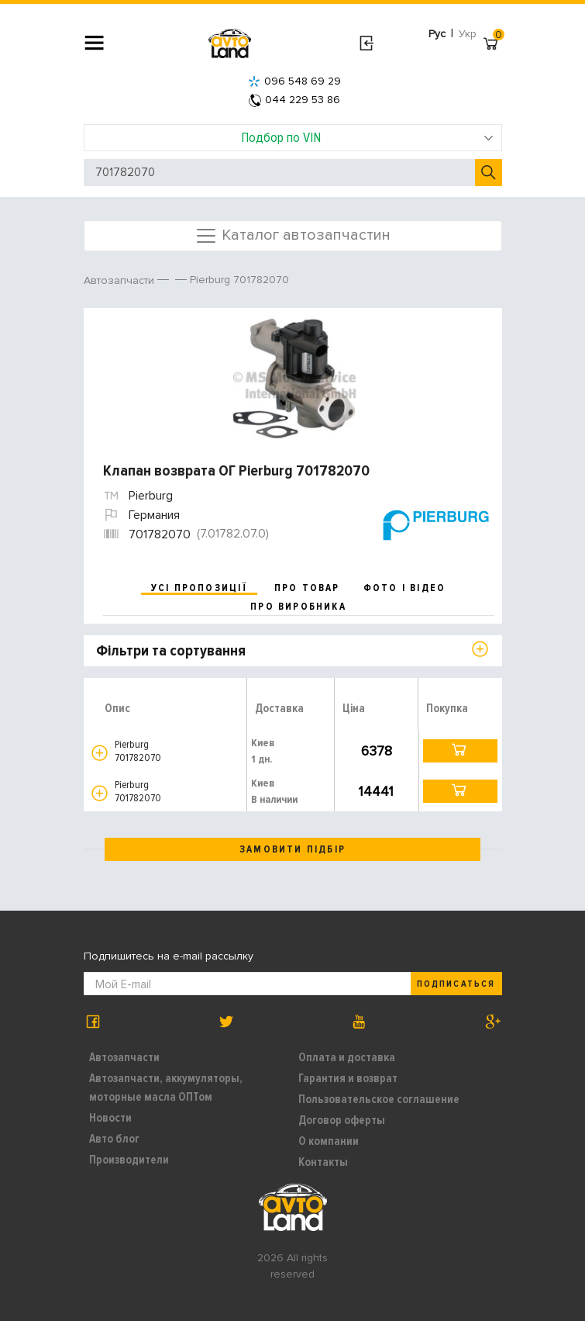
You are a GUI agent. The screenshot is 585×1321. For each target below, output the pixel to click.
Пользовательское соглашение (378, 1099)
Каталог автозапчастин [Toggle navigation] (292, 235)
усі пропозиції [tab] (199, 588)
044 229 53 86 (294, 99)
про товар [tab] (307, 588)
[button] (99, 753)
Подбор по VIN (367, 137)
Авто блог (114, 1139)
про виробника (298, 606)
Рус (437, 33)
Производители (129, 1160)
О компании (328, 1141)
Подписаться (455, 984)
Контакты (323, 1162)
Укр (468, 33)
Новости (110, 1118)
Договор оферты (341, 1120)
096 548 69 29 (294, 81)
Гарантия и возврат (347, 1078)
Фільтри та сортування (171, 650)
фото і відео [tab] (404, 588)
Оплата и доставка (346, 1057)
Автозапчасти (124, 1057)
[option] (295, 378)
